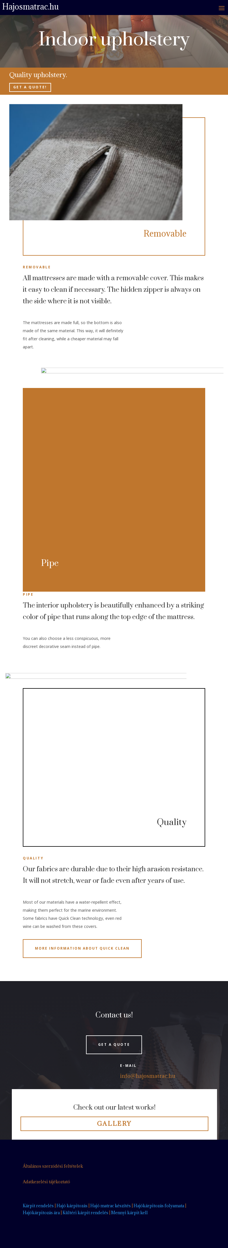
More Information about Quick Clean (82, 948)
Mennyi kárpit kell (129, 1212)
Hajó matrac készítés (110, 1205)
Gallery (114, 1124)
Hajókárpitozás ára (41, 1212)
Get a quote (114, 1044)
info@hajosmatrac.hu (147, 1075)
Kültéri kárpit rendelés (85, 1212)
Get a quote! (30, 87)
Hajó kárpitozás (72, 1205)
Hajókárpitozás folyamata (159, 1205)
